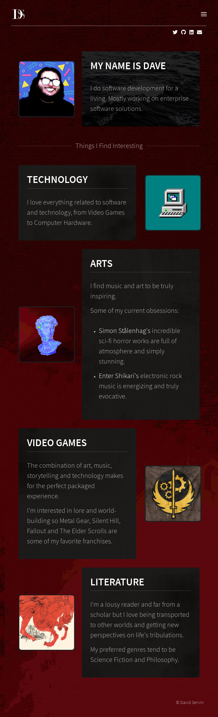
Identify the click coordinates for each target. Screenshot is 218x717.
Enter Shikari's (119, 375)
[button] (204, 14)
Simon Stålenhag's (124, 330)
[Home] (18, 14)
